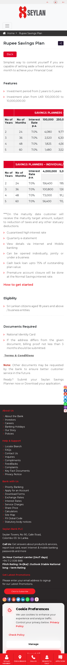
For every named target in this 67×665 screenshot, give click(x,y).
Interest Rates (13, 500)
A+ (63, 2)
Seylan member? (7, 658)
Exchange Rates (14, 497)
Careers (9, 423)
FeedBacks (11, 463)
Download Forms (15, 493)
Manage (34, 644)
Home (11, 33)
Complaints (11, 467)
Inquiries (10, 456)
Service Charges (14, 504)
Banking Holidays (15, 426)
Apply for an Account (17, 490)
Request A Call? (46, 658)
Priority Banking (14, 487)
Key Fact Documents (17, 470)
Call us (33, 658)
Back (10, 54)
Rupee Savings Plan (30, 33)
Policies (9, 433)
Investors (10, 419)
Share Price (11, 507)
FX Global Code (13, 518)
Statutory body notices (18, 521)
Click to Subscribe (19, 591)
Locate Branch (13, 446)
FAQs (8, 449)
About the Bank (14, 416)
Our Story (10, 430)
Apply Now (60, 658)
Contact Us (11, 453)
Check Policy (16, 634)
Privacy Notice (13, 474)
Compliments (13, 460)
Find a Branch (20, 658)
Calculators (11, 511)
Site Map (10, 514)
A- (48, 2)
